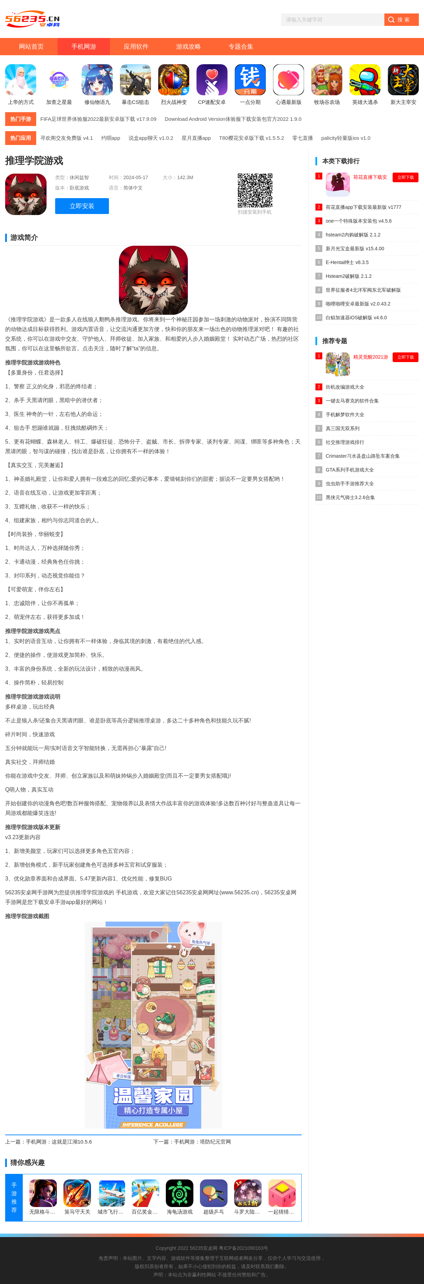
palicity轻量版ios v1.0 (346, 138)
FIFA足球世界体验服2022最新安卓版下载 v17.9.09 (98, 119)
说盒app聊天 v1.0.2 (151, 138)
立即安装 (82, 206)
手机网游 (83, 46)
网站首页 (31, 46)
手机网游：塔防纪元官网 (202, 1142)
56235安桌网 (204, 1248)
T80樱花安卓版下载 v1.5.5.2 (251, 138)
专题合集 (241, 46)
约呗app (110, 138)
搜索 (404, 19)
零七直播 (302, 138)
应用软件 (136, 46)
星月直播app (196, 138)
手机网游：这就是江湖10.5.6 (59, 1142)
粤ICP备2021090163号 (243, 1248)
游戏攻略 (188, 46)
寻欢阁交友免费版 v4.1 (66, 138)
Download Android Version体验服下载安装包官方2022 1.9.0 (233, 119)
